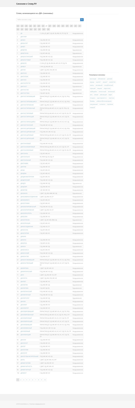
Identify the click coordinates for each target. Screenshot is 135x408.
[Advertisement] (102, 43)
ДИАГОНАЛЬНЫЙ (26, 160)
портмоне (110, 104)
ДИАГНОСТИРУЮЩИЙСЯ (28, 122)
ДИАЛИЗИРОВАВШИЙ (27, 311)
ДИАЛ (22, 275)
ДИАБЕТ (23, 46)
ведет (110, 95)
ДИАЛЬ (23, 360)
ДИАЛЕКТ (23, 281)
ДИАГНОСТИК (25, 90)
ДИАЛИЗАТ (24, 305)
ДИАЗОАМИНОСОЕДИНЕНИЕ (29, 197)
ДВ (26, 26)
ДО (63, 26)
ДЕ (34, 26)
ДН (58, 26)
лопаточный (102, 91)
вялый (96, 95)
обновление (101, 79)
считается (102, 104)
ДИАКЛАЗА (24, 243)
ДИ (21, 33)
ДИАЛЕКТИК (24, 285)
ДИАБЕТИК (24, 50)
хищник (99, 88)
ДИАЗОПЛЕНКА (25, 220)
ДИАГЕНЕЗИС (24, 76)
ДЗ (43, 26)
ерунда (92, 82)
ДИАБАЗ (23, 40)
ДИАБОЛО (24, 63)
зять (91, 95)
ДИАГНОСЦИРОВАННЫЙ (28, 132)
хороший (92, 88)
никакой (92, 107)
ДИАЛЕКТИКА (24, 288)
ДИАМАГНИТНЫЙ (26, 370)
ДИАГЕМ (23, 70)
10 (45, 380)
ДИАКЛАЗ (23, 240)
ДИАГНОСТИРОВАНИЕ (27, 105)
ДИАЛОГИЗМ (24, 350)
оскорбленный (108, 85)
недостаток (107, 88)
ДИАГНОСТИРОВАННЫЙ (28, 108)
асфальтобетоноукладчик (104, 101)
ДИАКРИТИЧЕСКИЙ (26, 271)
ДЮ (44, 29)
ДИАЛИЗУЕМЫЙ (25, 331)
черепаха (111, 98)
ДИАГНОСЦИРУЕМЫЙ (27, 135)
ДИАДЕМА (23, 173)
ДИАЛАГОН (24, 278)
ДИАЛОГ (23, 346)
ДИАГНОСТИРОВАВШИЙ (28, 96)
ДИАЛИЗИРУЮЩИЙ (26, 321)
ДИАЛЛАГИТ (24, 343)
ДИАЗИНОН (24, 193)
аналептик (112, 82)
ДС (75, 26)
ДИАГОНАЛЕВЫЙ (26, 143)
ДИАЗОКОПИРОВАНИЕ (27, 210)
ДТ (79, 26)
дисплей (109, 79)
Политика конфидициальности (37, 404)
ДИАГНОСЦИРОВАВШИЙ (28, 128)
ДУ (18, 29)
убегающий (103, 95)
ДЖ (39, 26)
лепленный (111, 91)
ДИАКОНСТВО (25, 256)
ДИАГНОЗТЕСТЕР (25, 83)
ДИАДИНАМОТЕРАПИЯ (27, 177)
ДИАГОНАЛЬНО (25, 157)
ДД (30, 26)
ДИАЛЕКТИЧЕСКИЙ (26, 291)
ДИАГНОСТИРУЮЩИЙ (27, 117)
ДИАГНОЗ (23, 80)
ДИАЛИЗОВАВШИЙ (26, 325)
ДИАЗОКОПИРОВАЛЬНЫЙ (28, 207)
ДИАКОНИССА (25, 250)
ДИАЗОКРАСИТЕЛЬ (26, 213)
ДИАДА (23, 170)
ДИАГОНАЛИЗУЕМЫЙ (27, 150)
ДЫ (31, 29)
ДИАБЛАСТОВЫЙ (26, 60)
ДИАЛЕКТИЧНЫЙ (26, 295)
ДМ (54, 26)
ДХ (22, 29)
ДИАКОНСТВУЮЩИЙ (27, 263)
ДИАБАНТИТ (24, 43)
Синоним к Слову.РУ (26, 3)
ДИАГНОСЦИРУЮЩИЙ (27, 138)
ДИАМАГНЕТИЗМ (25, 363)
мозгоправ (93, 79)
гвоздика (92, 98)
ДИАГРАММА (24, 163)
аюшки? (105, 82)
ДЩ (26, 29)
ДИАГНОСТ (24, 86)
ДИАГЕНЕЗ (24, 73)
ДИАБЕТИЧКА (24, 53)
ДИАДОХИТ (24, 187)
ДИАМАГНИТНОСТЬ (26, 366)
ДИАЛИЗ (23, 301)
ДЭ (39, 29)
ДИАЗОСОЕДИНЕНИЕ (27, 226)
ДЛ (50, 26)
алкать (92, 85)
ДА (18, 26)
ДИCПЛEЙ (23, 37)
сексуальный (94, 104)
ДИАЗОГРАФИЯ (25, 203)
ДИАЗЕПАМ (24, 190)
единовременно (102, 98)
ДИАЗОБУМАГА (25, 200)
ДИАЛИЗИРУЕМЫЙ (26, 318)
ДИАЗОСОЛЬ (24, 230)
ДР (71, 26)
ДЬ (35, 29)
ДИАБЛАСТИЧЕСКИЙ (27, 56)
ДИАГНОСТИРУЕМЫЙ (27, 113)
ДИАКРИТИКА (24, 268)
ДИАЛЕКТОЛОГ (25, 298)
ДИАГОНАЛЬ (24, 153)
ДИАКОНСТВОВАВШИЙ (27, 260)
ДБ (22, 26)
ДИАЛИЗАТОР (25, 308)
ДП (67, 26)
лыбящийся (93, 91)
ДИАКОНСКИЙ (25, 253)
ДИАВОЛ (23, 66)
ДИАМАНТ (24, 373)
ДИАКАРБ (23, 236)
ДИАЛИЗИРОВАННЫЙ (27, 315)
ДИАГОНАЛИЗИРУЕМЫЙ (28, 147)
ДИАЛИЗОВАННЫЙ (26, 328)
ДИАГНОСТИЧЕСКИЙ (27, 125)
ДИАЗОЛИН (24, 216)
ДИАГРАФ (23, 167)
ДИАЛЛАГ (23, 340)
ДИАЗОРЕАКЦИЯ (25, 223)
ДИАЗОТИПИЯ (25, 233)
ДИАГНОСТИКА (25, 93)
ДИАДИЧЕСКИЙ (25, 180)
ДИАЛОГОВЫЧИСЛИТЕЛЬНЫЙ (29, 356)
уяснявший (99, 85)
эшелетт (98, 82)
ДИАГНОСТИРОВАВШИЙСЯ (29, 101)
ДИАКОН (23, 246)
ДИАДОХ (23, 183)
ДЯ (48, 29)
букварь (92, 101)
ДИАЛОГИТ (24, 353)
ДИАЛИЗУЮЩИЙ (26, 335)
